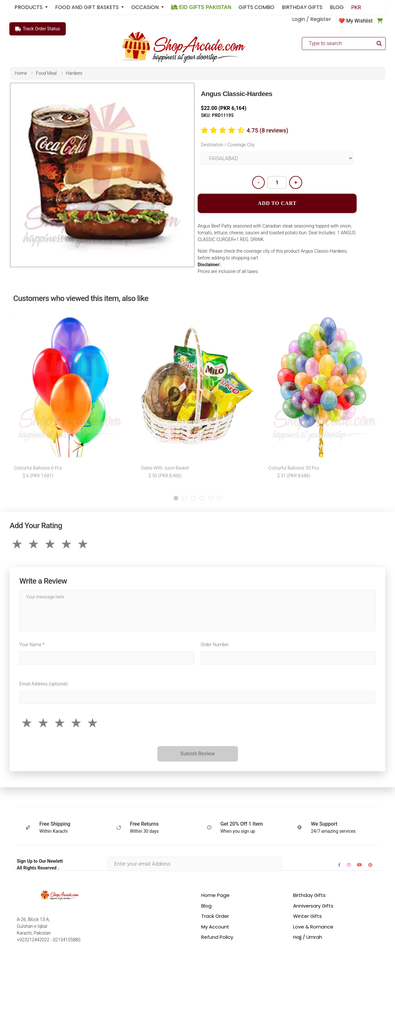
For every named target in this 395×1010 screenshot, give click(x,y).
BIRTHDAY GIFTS (302, 7)
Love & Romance (313, 926)
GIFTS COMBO (256, 7)
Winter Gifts (307, 916)
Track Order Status (37, 29)
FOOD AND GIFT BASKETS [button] (87, 7)
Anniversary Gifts (313, 905)
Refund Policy (217, 937)
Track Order (215, 916)
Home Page (215, 895)
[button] (176, 498)
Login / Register (311, 19)
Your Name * (31, 644)
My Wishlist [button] (359, 21)
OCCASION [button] (145, 7)
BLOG (337, 7)
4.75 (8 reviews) (267, 130)
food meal (46, 73)
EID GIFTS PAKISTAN (201, 7)
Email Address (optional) (43, 683)
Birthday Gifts (309, 895)
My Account (215, 926)
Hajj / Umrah (307, 937)
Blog (206, 905)
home (21, 73)
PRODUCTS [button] (29, 7)
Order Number (215, 644)
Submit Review (197, 754)
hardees (74, 73)
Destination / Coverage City (227, 144)
